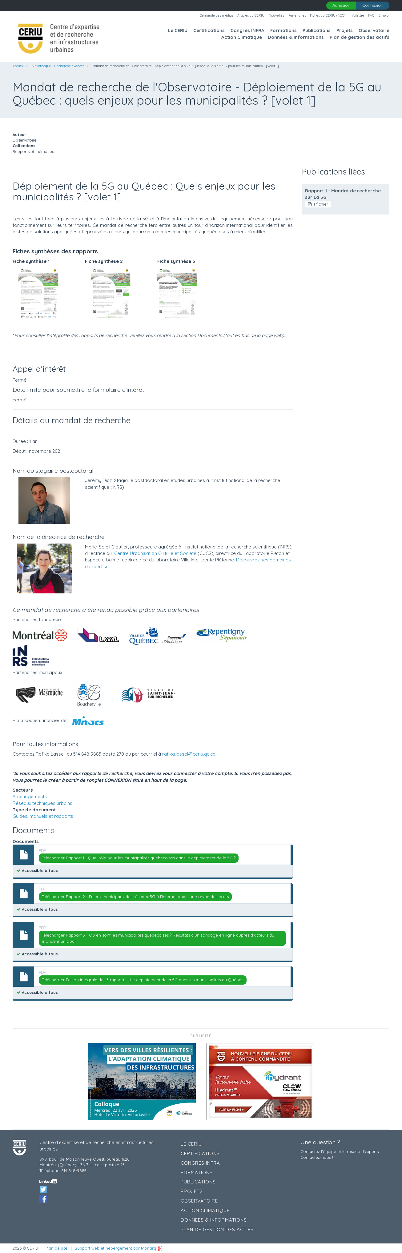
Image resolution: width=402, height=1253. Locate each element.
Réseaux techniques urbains (42, 803)
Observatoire (374, 30)
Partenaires (297, 15)
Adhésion (341, 5)
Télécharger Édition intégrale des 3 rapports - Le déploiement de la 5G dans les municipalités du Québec (142, 979)
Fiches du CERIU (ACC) (327, 15)
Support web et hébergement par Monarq (118, 1248)
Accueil (18, 66)
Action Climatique (241, 37)
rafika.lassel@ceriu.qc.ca (188, 754)
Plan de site (56, 1248)
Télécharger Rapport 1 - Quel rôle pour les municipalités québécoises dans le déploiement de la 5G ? (138, 857)
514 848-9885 (74, 1170)
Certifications (209, 30)
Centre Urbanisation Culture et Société (155, 553)
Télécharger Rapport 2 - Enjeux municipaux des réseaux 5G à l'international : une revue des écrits (135, 896)
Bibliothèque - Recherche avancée (58, 66)
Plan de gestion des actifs (359, 37)
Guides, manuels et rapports (43, 816)
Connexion (372, 5)
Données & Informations (296, 37)
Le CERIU (177, 30)
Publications (317, 30)
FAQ (371, 15)
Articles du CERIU (250, 15)
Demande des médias (216, 15)
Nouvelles (276, 15)
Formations (283, 30)
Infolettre (357, 15)
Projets (344, 30)
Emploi (384, 15)
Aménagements (30, 796)
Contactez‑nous (315, 1157)
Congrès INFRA (247, 30)
